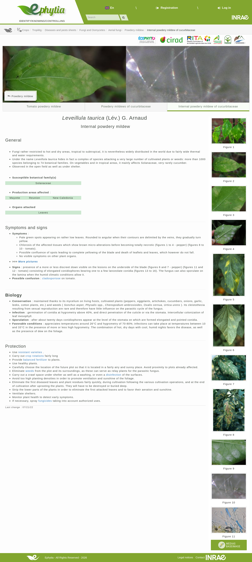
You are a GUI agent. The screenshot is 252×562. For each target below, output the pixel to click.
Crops (23, 30)
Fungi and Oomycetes (92, 30)
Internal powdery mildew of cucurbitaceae (171, 30)
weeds (30, 370)
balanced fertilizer (35, 359)
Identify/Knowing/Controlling (42, 20)
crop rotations (35, 355)
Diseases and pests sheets (60, 30)
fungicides (45, 400)
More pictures (28, 261)
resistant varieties (30, 352)
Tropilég (37, 30)
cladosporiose (52, 278)
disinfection (114, 374)
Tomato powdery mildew (44, 106)
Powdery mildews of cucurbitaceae (126, 106)
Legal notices (185, 557)
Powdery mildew (134, 30)
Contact (200, 557)
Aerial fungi (114, 30)
